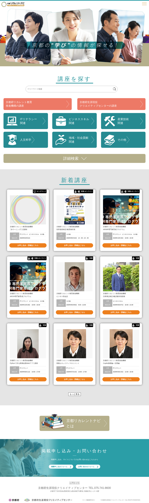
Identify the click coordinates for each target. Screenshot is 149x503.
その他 (114, 139)
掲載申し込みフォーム (59, 467)
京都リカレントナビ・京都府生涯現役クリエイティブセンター (12, 4)
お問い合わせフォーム (86, 467)
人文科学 (18, 139)
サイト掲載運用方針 (88, 500)
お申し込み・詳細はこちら (27, 245)
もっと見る (75, 394)
